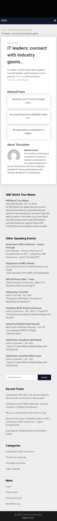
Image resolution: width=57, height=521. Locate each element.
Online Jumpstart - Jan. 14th (19, 359)
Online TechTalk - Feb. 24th (18, 295)
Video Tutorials (13, 469)
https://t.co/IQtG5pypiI (17, 80)
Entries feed (11, 492)
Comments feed (14, 498)
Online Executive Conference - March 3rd (25, 282)
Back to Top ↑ (28, 518)
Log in (8, 486)
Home (4, 30)
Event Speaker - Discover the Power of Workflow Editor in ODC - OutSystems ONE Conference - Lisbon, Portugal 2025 (26, 254)
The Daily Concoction (20, 30)
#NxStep (20, 76)
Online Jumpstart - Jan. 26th (19, 343)
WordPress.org (13, 504)
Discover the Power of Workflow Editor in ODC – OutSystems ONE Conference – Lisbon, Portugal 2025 (28, 421)
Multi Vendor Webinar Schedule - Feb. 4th (25, 327)
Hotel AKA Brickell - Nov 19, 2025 (21, 204)
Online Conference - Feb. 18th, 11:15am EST (27, 311)
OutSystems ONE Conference (20, 451)
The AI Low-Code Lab (16, 457)
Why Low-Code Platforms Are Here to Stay (26, 413)
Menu (4, 20)
